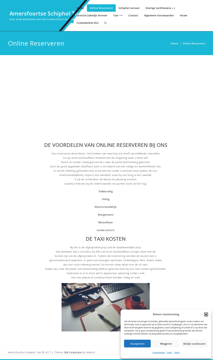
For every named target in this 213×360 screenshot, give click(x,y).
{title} (169, 352)
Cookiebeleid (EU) (88, 22)
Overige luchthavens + (160, 8)
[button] (206, 314)
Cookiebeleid (158, 352)
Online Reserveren (101, 8)
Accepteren (137, 343)
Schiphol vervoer (129, 8)
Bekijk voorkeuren (194, 343)
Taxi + (117, 15)
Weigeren (166, 343)
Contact (133, 15)
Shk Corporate (72, 352)
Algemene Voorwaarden (159, 15)
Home (80, 8)
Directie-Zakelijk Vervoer (92, 15)
